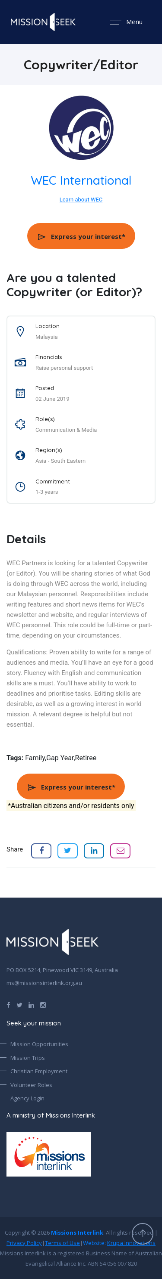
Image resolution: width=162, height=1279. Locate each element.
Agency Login (27, 1098)
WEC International (81, 180)
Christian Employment (38, 1071)
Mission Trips (27, 1058)
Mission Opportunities (39, 1044)
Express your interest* (81, 236)
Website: (119, 1243)
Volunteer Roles (31, 1085)
